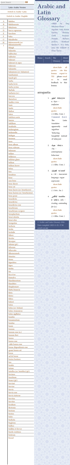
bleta (10, 292)
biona (11, 259)
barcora (12, 95)
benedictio (13, 198)
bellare (11, 153)
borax (11, 352)
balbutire (12, 56)
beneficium (13, 207)
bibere (11, 235)
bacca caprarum (15, 30)
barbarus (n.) (14, 92)
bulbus (11, 425)
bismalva (12, 277)
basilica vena (14, 101)
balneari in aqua (15, 62)
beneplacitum (14, 213)
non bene (12, 180)
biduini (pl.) (13, 244)
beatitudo (12, 126)
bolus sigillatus (15, 313)
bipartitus (12, 262)
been (10, 141)
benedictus (13, 201)
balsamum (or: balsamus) (19, 71)
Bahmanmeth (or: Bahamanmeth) (16, 43)
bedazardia (13, 132)
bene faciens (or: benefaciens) (21, 192)
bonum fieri (13, 334)
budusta (12, 419)
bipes (11, 265)
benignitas (13, 222)
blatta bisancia (14, 289)
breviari (12, 383)
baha (10, 36)
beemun (12, 138)
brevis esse (13, 392)
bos (10, 362)
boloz (11, 304)
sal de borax (13, 355)
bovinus (12, 374)
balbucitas (13, 53)
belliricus (12, 156)
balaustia (12, 50)
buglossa (12, 422)
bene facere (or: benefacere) (20, 189)
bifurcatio (12, 250)
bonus (11, 337)
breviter (12, 401)
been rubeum (14, 147)
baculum (12, 33)
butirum (12, 434)
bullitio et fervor (15, 428)
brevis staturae (14, 395)
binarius (12, 256)
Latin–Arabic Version (17, 7)
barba (11, 80)
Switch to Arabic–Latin (17, 11)
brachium (12, 377)
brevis (11, 389)
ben (10, 171)
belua (11, 168)
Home (40, 58)
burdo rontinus (15, 431)
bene (10, 177)
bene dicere (13, 183)
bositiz (11, 365)
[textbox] (12, 2)
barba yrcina (14, 86)
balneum (12, 65)
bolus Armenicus (15, 310)
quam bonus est (15, 350)
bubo (11, 416)
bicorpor (12, 241)
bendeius (12, 174)
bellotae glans (14, 159)
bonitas (11, 322)
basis (10, 104)
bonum (11, 328)
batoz (11, 114)
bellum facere (14, 165)
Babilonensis (14, 24)
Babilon (12, 21)
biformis (12, 247)
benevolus (13, 219)
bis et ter (12, 274)
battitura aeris (14, 117)
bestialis (12, 231)
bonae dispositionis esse (18, 347)
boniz (11, 325)
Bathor (11, 111)
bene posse (13, 195)
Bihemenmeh (14, 253)
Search (47, 58)
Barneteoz (13, 98)
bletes (11, 295)
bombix (12, 316)
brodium (12, 404)
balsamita (12, 68)
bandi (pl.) (13, 77)
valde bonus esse (15, 344)
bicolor (11, 238)
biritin (11, 268)
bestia (11, 228)
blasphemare (14, 286)
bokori (11, 301)
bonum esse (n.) (15, 331)
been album (13, 144)
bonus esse (13, 340)
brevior (11, 386)
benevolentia (14, 216)
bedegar (12, 135)
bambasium (13, 74)
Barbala (12, 89)
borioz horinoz (15, 359)
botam (11, 368)
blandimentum (15, 280)
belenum (12, 150)
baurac (11, 120)
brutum (12, 410)
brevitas (12, 398)
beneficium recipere (17, 210)
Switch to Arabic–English (17, 16)
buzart (11, 437)
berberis (12, 225)
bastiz (11, 107)
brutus (11, 413)
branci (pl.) (13, 380)
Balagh (11, 47)
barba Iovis (13, 83)
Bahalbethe (13, 39)
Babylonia (13, 27)
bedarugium (13, 129)
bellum (11, 162)
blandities (12, 283)
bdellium (12, 123)
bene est (12, 186)
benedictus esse (15, 204)
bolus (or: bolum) (16, 307)
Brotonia (12, 407)
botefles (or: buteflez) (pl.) (19, 371)
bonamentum (14, 319)
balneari (12, 59)
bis (10, 271)
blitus (11, 298)
